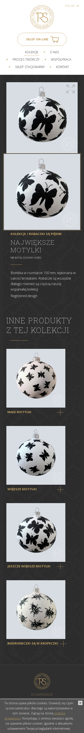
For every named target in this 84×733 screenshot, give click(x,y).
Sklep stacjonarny (30, 67)
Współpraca (61, 59)
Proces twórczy (26, 59)
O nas (54, 52)
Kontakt (62, 67)
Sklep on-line (37, 39)
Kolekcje (31, 52)
